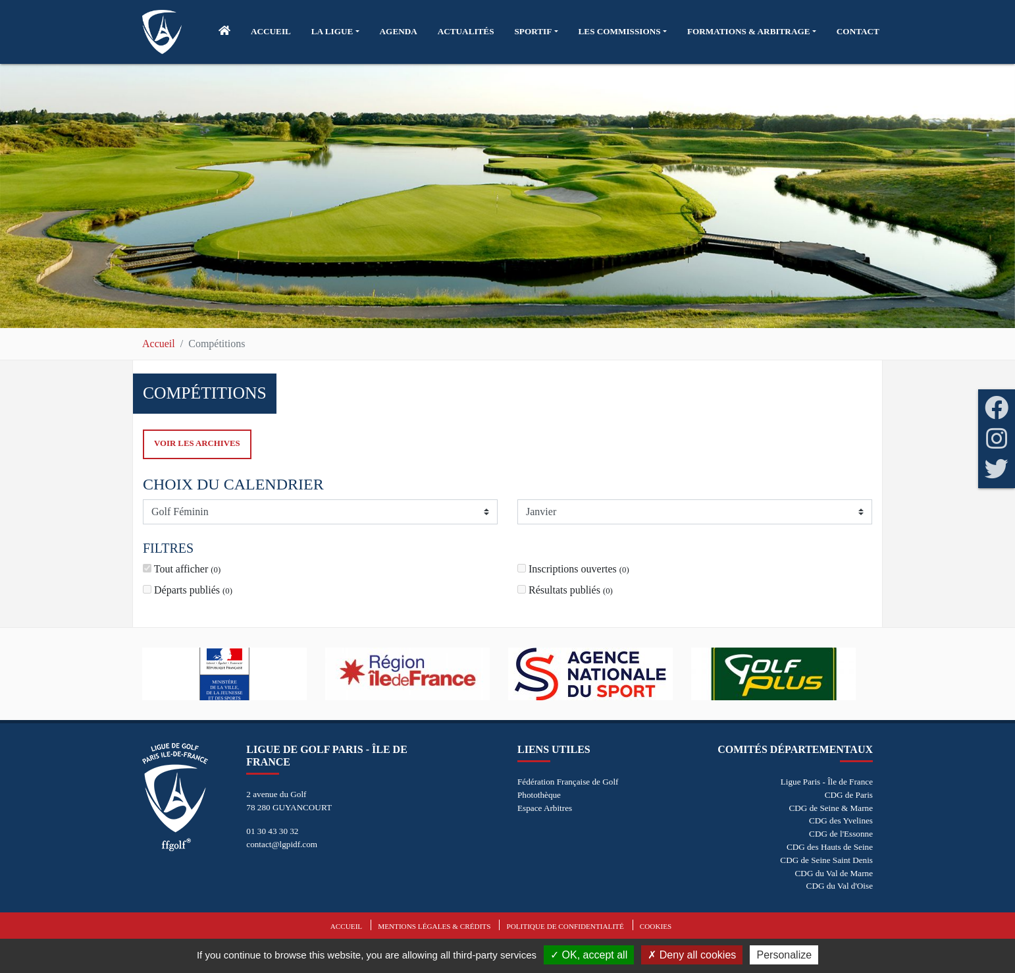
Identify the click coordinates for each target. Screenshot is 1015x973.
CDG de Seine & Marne (831, 808)
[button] (335, 31)
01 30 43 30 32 (272, 831)
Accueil (158, 343)
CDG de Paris (849, 795)
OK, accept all (588, 954)
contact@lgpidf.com (281, 844)
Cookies (655, 926)
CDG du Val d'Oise (839, 886)
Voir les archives (197, 443)
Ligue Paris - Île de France (827, 782)
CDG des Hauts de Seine (830, 847)
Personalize (784, 954)
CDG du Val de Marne (834, 873)
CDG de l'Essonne (841, 834)
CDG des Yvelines (841, 820)
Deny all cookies (692, 954)
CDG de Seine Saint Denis (826, 860)
